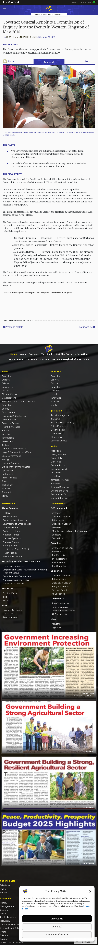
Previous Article (13, 326)
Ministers (56, 527)
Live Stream (57, 433)
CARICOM (8, 613)
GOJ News (56, 472)
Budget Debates (60, 586)
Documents (57, 598)
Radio (50, 354)
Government (16, 359)
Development (9, 398)
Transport (6, 492)
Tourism (6, 488)
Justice (5, 445)
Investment (8, 441)
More (4, 605)
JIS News (55, 419)
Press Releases (9, 477)
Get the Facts (64, 354)
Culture (5, 390)
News (23, 354)
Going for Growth (59, 469)
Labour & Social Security (14, 448)
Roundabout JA (58, 494)
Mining (5, 459)
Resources (7, 588)
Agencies (56, 627)
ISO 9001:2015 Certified (12, 942)
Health (54, 394)
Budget (6, 379)
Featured (49, 62)
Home (13, 354)
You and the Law (59, 498)
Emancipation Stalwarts (15, 520)
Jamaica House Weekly (62, 422)
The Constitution (60, 603)
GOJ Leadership (59, 508)
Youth (5, 496)
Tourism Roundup (60, 487)
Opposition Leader (61, 524)
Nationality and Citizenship (16, 580)
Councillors (57, 538)
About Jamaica (10, 508)
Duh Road (56, 461)
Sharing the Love (59, 490)
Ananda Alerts (10, 617)
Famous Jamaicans (12, 556)
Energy (5, 408)
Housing (6, 430)
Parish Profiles (10, 553)
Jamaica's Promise (60, 480)
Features (33, 354)
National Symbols (12, 538)
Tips (5, 597)
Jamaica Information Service (49, 15)
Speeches (56, 571)
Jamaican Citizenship (13, 583)
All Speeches (58, 594)
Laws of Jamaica (60, 607)
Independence (10, 527)
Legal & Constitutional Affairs (16, 452)
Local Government (11, 456)
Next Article (87, 326)
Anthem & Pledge (12, 531)
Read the (37, 292)
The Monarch (58, 551)
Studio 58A (56, 437)
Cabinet (6, 383)
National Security (10, 463)
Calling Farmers (58, 454)
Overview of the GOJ (62, 548)
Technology (7, 485)
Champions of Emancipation (17, 524)
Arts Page (56, 451)
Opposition (7, 470)
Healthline (56, 476)
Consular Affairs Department (17, 576)
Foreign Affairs (9, 419)
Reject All (57, 926)
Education (7, 405)
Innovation (56, 398)
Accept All (57, 918)
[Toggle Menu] (5, 9)
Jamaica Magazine (60, 415)
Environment (8, 412)
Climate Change (10, 394)
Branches (56, 543)
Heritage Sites (10, 545)
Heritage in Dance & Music (16, 549)
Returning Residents (13, 566)
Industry (6, 434)
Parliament (7, 474)
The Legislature (60, 559)
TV (42, 354)
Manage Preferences (57, 934)
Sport (4, 481)
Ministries (56, 624)
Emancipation (10, 516)
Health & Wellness (11, 427)
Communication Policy (63, 610)
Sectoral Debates (60, 590)
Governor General (10, 423)
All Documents (59, 614)
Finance (55, 390)
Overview (56, 513)
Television (5, 885)
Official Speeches (59, 426)
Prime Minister (59, 520)
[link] (3, 2)
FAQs (5, 600)
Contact (44, 359)
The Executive (59, 555)
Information (81, 354)
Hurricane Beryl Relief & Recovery (70, 359)
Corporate (31, 359)
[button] (90, 891)
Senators (56, 534)
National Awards (11, 542)
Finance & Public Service (14, 416)
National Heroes (11, 534)
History (6, 513)
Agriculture (7, 376)
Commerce (7, 387)
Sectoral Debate (59, 440)
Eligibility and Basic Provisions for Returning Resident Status (25, 571)
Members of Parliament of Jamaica (69, 531)
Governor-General (61, 516)
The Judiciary (58, 562)
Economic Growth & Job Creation (18, 401)
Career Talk (56, 458)
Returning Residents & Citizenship (21, 561)
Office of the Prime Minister (16, 467)
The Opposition (59, 566)
